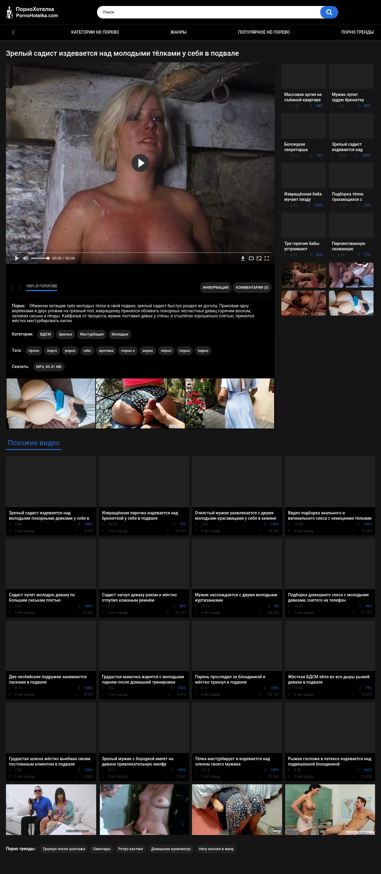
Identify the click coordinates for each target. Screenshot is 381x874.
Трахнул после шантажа (64, 849)
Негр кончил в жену (216, 849)
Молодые (120, 334)
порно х (128, 351)
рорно (70, 351)
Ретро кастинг (130, 849)
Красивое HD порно (13, 32)
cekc (87, 351)
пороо (184, 351)
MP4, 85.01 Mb (48, 367)
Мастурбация (92, 334)
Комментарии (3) (252, 287)
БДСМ (45, 334)
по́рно (166, 351)
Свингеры (101, 849)
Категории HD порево (95, 32)
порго (52, 351)
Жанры (179, 32)
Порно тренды (357, 32)
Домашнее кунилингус (171, 849)
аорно (148, 351)
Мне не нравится (20, 288)
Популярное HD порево (264, 32)
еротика (106, 351)
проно (34, 351)
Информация (216, 287)
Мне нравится (12, 288)
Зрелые (65, 334)
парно (203, 351)
